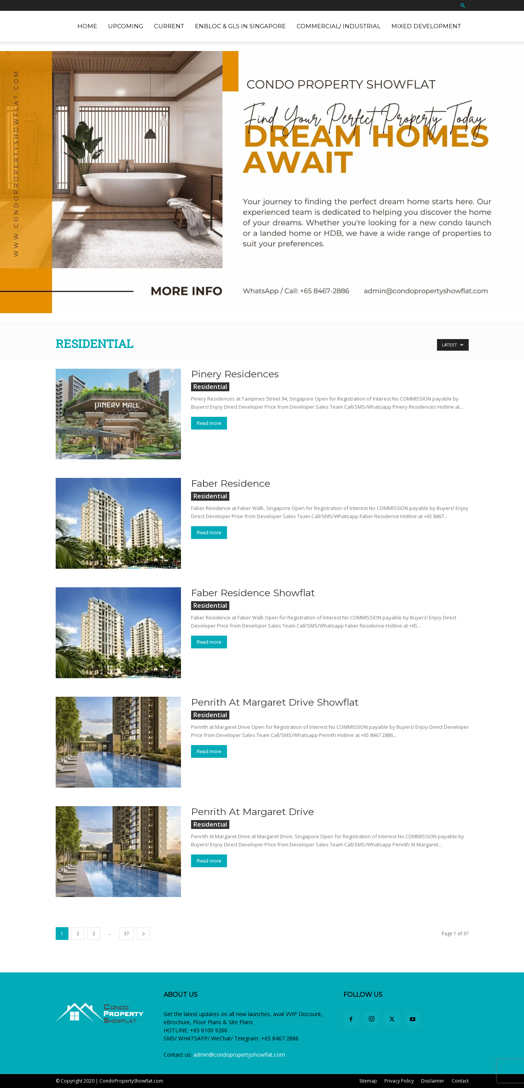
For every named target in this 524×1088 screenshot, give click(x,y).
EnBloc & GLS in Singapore (240, 26)
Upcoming (125, 26)
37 (126, 933)
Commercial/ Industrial (339, 26)
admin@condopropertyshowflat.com (239, 1054)
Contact (460, 1081)
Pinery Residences (235, 374)
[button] (463, 5)
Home (87, 26)
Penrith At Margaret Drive (252, 811)
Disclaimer (432, 1081)
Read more (209, 423)
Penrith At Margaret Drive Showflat (274, 702)
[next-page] (143, 933)
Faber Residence (230, 483)
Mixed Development (426, 26)
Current (169, 26)
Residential (210, 386)
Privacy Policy (399, 1081)
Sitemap (368, 1081)
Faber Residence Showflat (253, 593)
